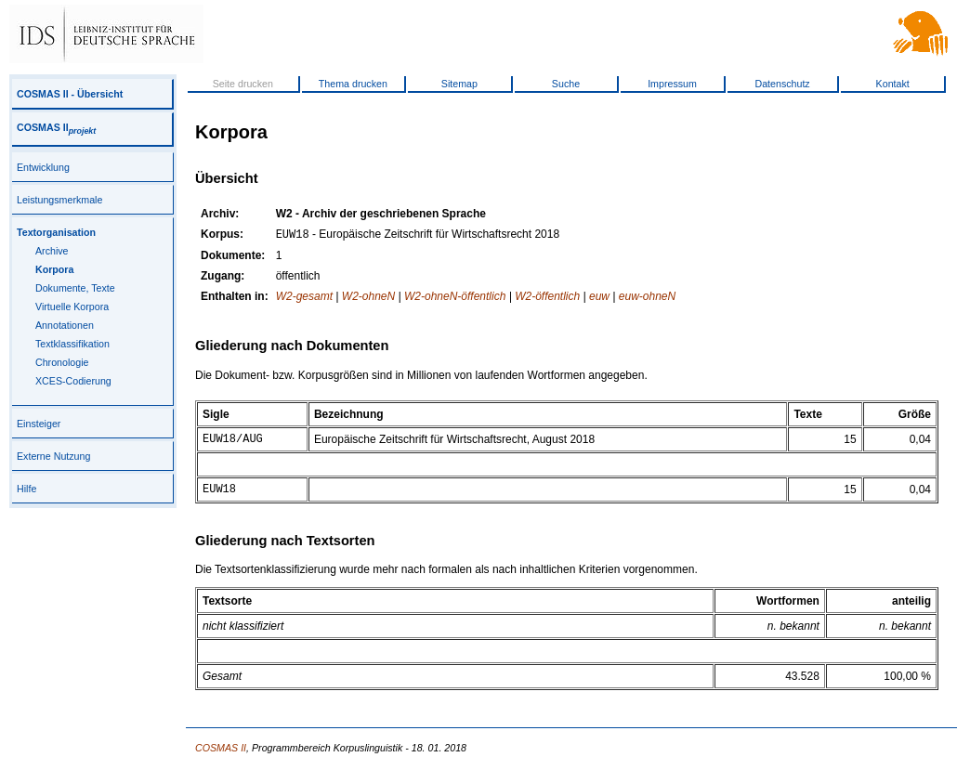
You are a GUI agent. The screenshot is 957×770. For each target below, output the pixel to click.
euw (599, 298)
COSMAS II (56, 127)
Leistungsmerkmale (59, 199)
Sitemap (459, 83)
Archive (52, 250)
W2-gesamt (304, 298)
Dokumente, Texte (75, 288)
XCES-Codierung (73, 380)
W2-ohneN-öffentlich (454, 298)
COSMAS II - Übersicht (70, 93)
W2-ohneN (368, 298)
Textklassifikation (72, 343)
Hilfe (26, 488)
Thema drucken (353, 83)
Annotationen (64, 325)
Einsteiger (38, 423)
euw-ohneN (647, 298)
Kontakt (893, 83)
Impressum (672, 83)
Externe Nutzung (53, 456)
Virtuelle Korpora (72, 306)
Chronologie (61, 362)
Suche (566, 83)
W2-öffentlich (547, 298)
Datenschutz (781, 83)
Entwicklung (43, 167)
